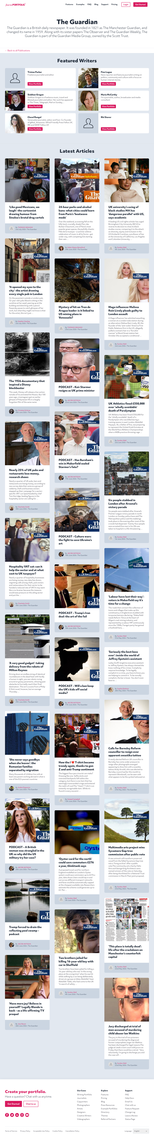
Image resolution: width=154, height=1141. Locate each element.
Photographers (83, 1105)
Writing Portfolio (84, 1094)
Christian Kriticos (24, 410)
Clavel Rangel (34, 117)
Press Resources (108, 1105)
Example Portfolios (109, 1108)
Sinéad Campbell (73, 799)
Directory (105, 1112)
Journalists (81, 1098)
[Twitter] (12, 1115)
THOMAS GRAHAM (25, 227)
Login (125, 4)
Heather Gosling (24, 321)
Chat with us (130, 1105)
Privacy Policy (25, 1131)
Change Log (130, 1112)
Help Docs (129, 1098)
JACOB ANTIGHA (24, 867)
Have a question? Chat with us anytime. (28, 1096)
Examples (80, 4)
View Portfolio (35, 84)
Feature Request (132, 1108)
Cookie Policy (58, 1131)
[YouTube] (27, 1115)
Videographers (83, 1119)
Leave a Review (131, 1115)
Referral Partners (108, 1119)
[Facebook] (7, 1115)
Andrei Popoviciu (24, 787)
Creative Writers (84, 1115)
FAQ (89, 4)
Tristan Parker (35, 72)
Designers (81, 1112)
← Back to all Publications (17, 50)
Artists (80, 1108)
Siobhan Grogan (36, 94)
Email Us (128, 1101)
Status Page (130, 1119)
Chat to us (31, 1103)
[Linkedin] (17, 1115)
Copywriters (82, 1101)
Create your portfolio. (25, 1091)
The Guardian (32, 229)
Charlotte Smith (23, 507)
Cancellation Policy (72, 1131)
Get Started (140, 4)
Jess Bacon (22, 1024)
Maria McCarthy (109, 94)
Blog (96, 4)
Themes (104, 1115)
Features (69, 4)
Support (104, 4)
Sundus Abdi (72, 898)
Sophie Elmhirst (123, 689)
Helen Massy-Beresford (76, 247)
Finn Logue (106, 72)
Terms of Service (11, 1131)
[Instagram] (22, 1115)
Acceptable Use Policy (41, 1131)
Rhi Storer (106, 117)
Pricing (114, 4)
